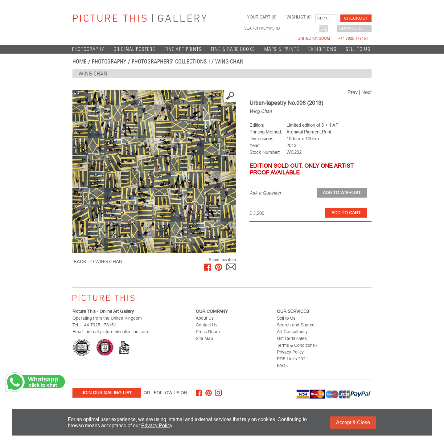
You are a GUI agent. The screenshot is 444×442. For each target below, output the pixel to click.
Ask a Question (265, 192)
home (79, 61)
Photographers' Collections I (171, 61)
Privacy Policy (156, 425)
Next (366, 92)
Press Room (208, 331)
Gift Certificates (292, 338)
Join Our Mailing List (107, 392)
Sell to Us (358, 49)
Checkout (356, 18)
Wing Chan (229, 61)
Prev (352, 92)
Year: (254, 145)
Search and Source (295, 324)
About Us (205, 318)
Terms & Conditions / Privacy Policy (297, 348)
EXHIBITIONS (322, 49)
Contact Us (206, 324)
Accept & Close (353, 422)
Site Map (204, 338)
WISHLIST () (298, 17)
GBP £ (322, 18)
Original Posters (134, 49)
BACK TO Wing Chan (98, 261)
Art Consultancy (292, 331)
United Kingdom (333, 38)
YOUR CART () (261, 17)
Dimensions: (262, 138)
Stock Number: (264, 152)
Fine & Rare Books (233, 49)
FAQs (282, 365)
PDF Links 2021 (292, 358)
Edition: (256, 125)
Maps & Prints (281, 49)
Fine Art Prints (183, 49)
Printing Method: (265, 131)
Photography (88, 49)
